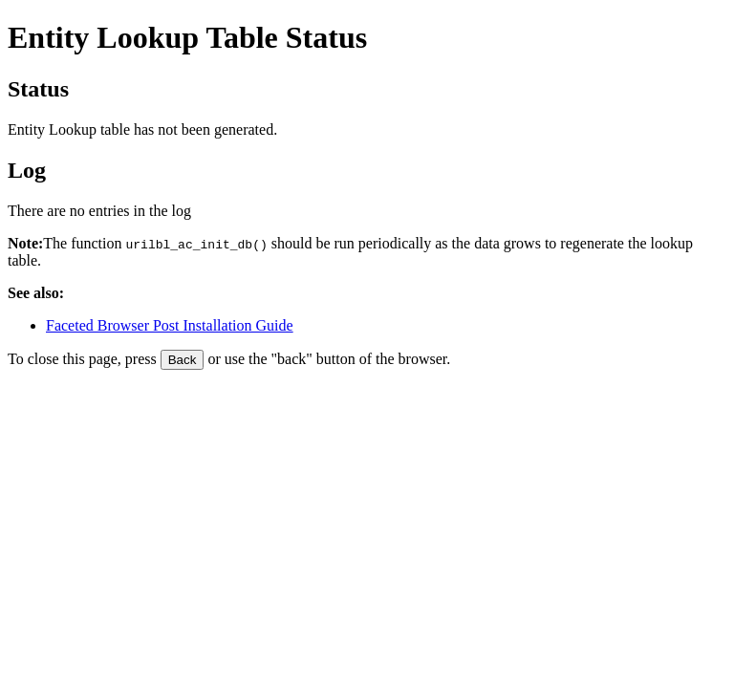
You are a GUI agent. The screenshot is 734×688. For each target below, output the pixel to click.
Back (182, 360)
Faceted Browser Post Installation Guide (169, 325)
